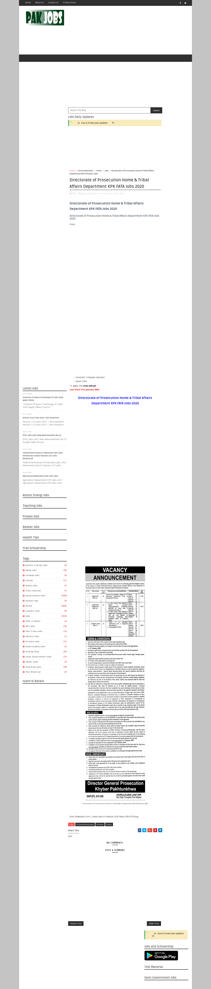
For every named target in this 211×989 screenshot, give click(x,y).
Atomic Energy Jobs (37, 567)
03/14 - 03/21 (150, 467)
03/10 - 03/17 (150, 807)
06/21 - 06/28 (150, 585)
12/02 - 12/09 (150, 856)
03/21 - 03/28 (150, 463)
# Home (100, 832)
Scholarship (32, 653)
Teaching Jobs (33, 669)
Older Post (135, 932)
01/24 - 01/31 (150, 484)
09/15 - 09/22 (150, 714)
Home (28, 2)
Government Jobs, (105, 201)
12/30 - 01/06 (150, 842)
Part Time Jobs (34, 633)
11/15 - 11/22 (150, 519)
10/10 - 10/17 (150, 383)
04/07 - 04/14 (150, 794)
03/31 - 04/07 (150, 797)
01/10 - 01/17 (150, 491)
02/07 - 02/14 (150, 477)
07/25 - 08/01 (150, 404)
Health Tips (32, 602)
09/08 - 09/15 (150, 717)
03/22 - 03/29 (150, 630)
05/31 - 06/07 (150, 595)
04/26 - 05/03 (150, 613)
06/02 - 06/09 (150, 766)
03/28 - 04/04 (150, 460)
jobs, (122, 201)
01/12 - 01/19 (150, 654)
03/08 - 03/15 (150, 637)
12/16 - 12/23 (150, 849)
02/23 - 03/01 (150, 641)
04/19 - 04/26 (150, 616)
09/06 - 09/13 (150, 550)
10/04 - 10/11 (150, 536)
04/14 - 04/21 (150, 790)
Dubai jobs (32, 587)
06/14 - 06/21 (150, 588)
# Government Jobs (85, 832)
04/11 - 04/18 (150, 453)
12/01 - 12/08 (150, 675)
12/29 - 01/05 (150, 661)
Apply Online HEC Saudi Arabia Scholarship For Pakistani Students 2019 (171, 322)
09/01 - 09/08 (150, 721)
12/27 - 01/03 (150, 498)
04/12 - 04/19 (150, 620)
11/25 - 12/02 (150, 860)
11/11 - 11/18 (150, 867)
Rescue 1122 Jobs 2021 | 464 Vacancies (41, 420)
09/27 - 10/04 (150, 540)
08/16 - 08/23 (150, 561)
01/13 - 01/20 (150, 835)
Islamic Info (33, 613)
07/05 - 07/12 (150, 578)
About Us (39, 2)
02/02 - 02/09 (150, 644)
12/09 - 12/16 (150, 853)
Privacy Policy (69, 2)
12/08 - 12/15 (150, 672)
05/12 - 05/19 (150, 776)
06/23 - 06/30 (150, 755)
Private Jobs (33, 643)
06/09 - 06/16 (150, 762)
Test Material (33, 674)
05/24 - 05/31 (150, 599)
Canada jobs (33, 577)
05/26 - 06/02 (150, 769)
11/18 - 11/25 (150, 863)
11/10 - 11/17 (150, 686)
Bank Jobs (31, 572)
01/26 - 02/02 (150, 647)
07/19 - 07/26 (150, 574)
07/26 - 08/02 (150, 571)
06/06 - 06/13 (150, 428)
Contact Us (53, 2)
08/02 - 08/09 (150, 568)
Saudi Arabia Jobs (35, 648)
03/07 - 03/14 (150, 470)
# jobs (109, 832)
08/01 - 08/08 (150, 401)
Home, (116, 201)
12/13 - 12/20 (150, 505)
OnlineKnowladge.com (51, 979)
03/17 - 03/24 (150, 804)
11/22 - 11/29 (150, 515)
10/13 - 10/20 (150, 700)
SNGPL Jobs (32, 664)
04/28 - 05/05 (150, 783)
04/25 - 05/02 (150, 446)
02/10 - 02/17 (150, 821)
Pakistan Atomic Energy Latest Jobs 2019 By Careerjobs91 (170, 272)
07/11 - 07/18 (150, 411)
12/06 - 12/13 (150, 508)
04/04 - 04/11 (150, 456)
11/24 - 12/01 (150, 679)
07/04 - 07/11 (150, 415)
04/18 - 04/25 (150, 449)
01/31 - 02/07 (150, 481)
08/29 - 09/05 (150, 387)
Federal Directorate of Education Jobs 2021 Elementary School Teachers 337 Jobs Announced (43, 458)
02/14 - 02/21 (150, 474)
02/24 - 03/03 (150, 814)
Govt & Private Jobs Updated (94, 124)
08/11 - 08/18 (150, 731)
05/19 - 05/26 (150, 773)
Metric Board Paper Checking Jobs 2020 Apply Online (171, 284)
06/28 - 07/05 (150, 581)
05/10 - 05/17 (150, 606)
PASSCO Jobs (32, 638)
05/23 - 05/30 (150, 435)
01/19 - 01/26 (150, 651)
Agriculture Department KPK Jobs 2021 (40, 478)
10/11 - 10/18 (150, 533)
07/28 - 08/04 (150, 738)
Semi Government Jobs (39, 658)
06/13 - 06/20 (150, 425)
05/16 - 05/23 (150, 439)
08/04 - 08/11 (150, 734)
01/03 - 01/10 (150, 494)
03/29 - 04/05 (150, 627)
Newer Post (75, 932)
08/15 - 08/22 (150, 394)
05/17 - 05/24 (150, 602)
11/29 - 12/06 (150, 512)
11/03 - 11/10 (150, 689)
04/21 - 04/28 (150, 787)
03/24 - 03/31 (150, 800)
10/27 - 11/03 (150, 693)
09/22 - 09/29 (150, 710)
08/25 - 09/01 (150, 724)
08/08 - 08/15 (150, 397)
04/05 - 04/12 (150, 623)
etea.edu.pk (89, 393)
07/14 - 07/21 (150, 745)
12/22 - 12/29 (150, 665)
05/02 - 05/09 (150, 442)
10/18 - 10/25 (150, 529)
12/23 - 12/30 (150, 846)
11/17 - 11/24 (150, 682)
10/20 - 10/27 (150, 696)
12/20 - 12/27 (150, 501)
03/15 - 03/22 (150, 634)
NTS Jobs (30, 628)
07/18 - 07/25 (150, 408)
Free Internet (33, 592)
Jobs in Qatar (33, 623)
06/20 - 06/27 (150, 421)
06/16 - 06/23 (150, 759)
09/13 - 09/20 (150, 547)
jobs (28, 618)
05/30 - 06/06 (150, 432)
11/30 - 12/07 (150, 380)
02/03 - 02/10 (150, 825)
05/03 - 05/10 (150, 609)
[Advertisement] (134, 31)
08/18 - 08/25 (150, 727)
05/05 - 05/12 (150, 780)
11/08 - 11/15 (150, 522)
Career (29, 582)
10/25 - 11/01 (150, 526)
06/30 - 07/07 (150, 752)
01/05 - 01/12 (150, 658)
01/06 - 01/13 (150, 839)
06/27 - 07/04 (150, 418)
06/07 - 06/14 (150, 592)
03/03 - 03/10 (150, 811)
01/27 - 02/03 (150, 828)
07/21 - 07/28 (150, 741)
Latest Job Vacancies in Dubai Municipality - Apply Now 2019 (172, 296)
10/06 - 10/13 (150, 703)
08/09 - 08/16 (150, 564)
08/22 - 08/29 (150, 390)
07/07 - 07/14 (150, 748)
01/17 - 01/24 (150, 487)
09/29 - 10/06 (150, 707)
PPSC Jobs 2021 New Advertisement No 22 (42, 437)
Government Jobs (35, 597)
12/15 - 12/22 (150, 668)
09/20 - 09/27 (150, 543)
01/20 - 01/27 (150, 832)
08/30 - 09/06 (150, 554)
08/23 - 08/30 (150, 557)
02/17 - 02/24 (150, 818)
